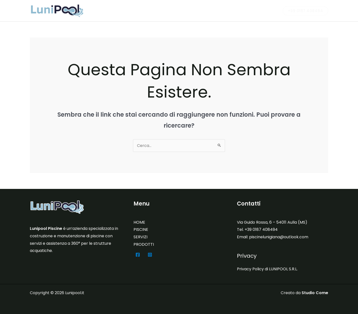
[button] (305, 10)
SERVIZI (210, 10)
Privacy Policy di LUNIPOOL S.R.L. (267, 269)
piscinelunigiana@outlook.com (278, 237)
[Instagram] (150, 254)
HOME (139, 222)
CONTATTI (263, 10)
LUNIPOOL (162, 10)
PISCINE (187, 10)
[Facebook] (138, 254)
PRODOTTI (235, 10)
